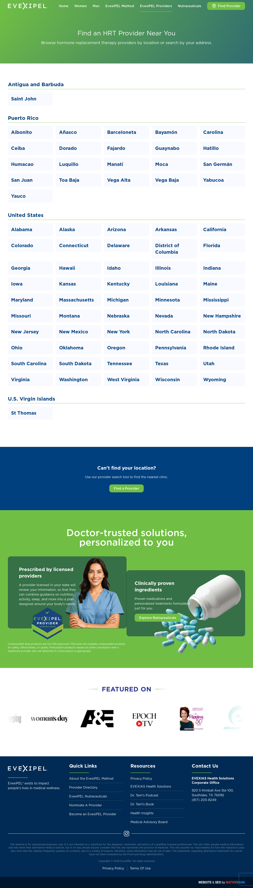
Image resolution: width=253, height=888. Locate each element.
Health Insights (142, 813)
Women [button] (80, 6)
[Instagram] (126, 833)
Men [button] (96, 6)
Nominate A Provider (85, 805)
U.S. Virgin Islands (31, 398)
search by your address (188, 42)
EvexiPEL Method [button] (119, 6)
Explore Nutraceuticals (157, 618)
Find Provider (226, 6)
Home (63, 6)
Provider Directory (83, 787)
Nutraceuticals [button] (189, 6)
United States (25, 215)
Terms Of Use (140, 868)
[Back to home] (27, 6)
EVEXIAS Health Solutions (150, 786)
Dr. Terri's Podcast (144, 795)
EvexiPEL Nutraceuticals (88, 796)
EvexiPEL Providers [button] (156, 6)
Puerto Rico (23, 118)
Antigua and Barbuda (36, 84)
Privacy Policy (141, 778)
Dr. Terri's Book (142, 804)
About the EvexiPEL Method (91, 778)
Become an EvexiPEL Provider (92, 814)
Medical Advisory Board (149, 822)
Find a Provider (126, 488)
